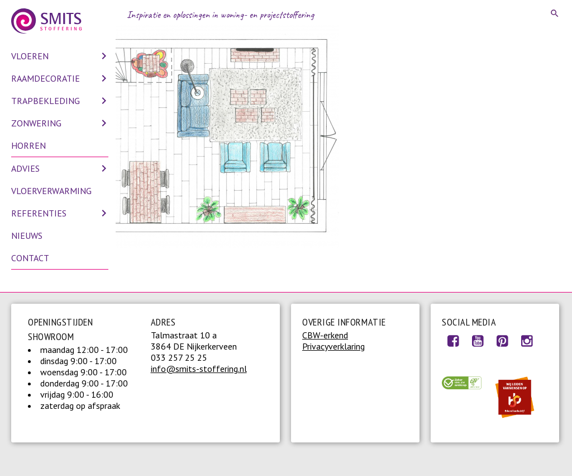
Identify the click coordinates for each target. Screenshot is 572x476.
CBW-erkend (325, 335)
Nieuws (26, 235)
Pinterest (502, 340)
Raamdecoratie (45, 78)
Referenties (38, 213)
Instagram (527, 340)
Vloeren (30, 56)
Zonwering (36, 123)
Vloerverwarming (51, 190)
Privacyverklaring (333, 346)
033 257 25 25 (179, 357)
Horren (28, 145)
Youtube (477, 340)
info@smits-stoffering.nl (199, 368)
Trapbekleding (45, 100)
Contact (30, 257)
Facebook (453, 340)
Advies (25, 168)
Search (555, 13)
